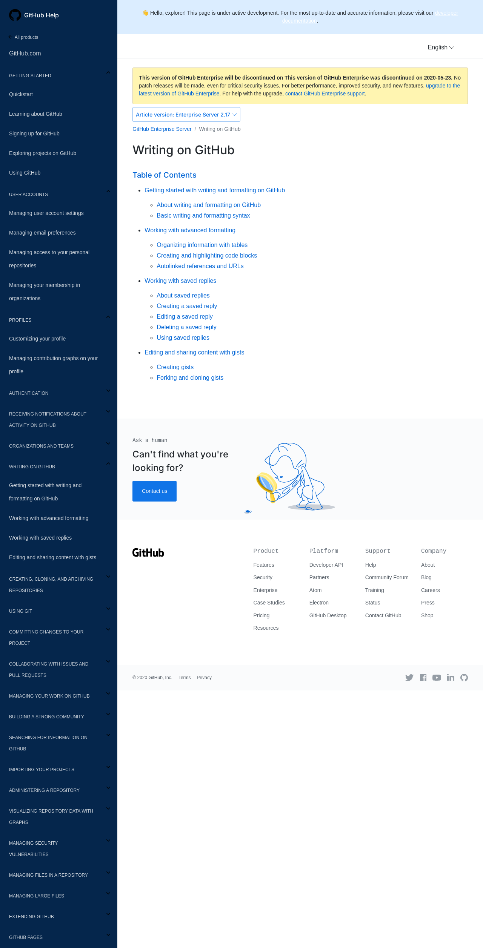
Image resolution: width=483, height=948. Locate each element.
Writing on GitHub (32, 466)
